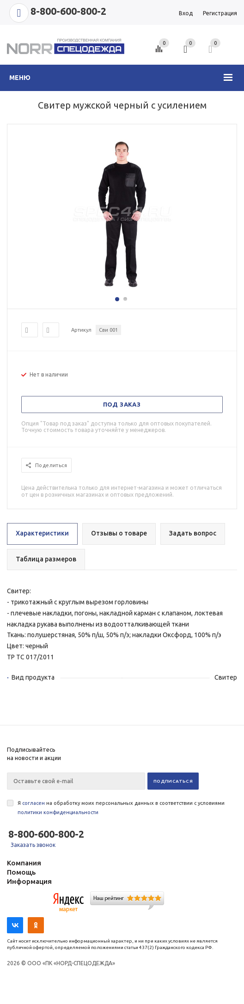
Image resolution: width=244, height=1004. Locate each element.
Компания (24, 863)
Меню (19, 77)
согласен (33, 803)
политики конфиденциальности (58, 812)
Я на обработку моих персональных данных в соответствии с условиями (121, 807)
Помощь (21, 872)
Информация (29, 881)
